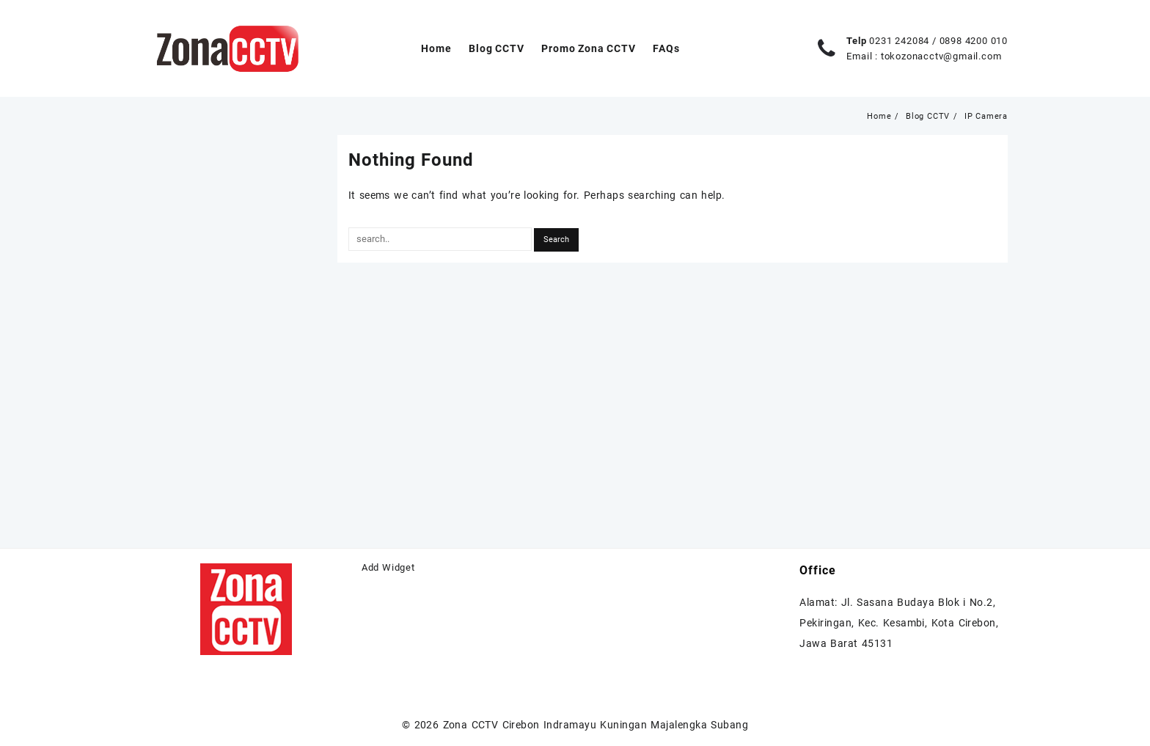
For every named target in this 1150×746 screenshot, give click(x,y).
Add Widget (388, 567)
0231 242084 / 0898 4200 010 (938, 40)
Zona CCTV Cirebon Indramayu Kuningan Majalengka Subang (596, 725)
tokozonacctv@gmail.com (941, 56)
